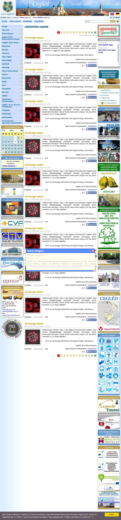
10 (86, 32)
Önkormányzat (12, 34)
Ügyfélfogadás (105, 90)
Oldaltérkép (27, 21)
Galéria (12, 96)
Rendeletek (105, 95)
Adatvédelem (7, 117)
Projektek (12, 110)
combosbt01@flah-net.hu (10, 311)
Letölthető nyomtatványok (110, 93)
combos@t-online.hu (8, 309)
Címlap (4, 21)
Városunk (12, 30)
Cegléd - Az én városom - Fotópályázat (11, 106)
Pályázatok (6, 46)
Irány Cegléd (6, 57)
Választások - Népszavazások (12, 100)
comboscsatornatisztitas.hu (11, 315)
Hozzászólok (92, 62)
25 (3, 152)
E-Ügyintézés (105, 98)
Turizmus (12, 53)
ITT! (92, 517)
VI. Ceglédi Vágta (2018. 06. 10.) (104, 283)
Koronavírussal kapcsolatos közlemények (12, 122)
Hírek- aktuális (15, 21)
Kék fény (12, 92)
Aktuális (12, 50)
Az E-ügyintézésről (109, 103)
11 (89, 32)
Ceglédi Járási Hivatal (10, 43)
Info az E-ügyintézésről (108, 100)
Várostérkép (38, 21)
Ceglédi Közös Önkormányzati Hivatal (12, 38)
